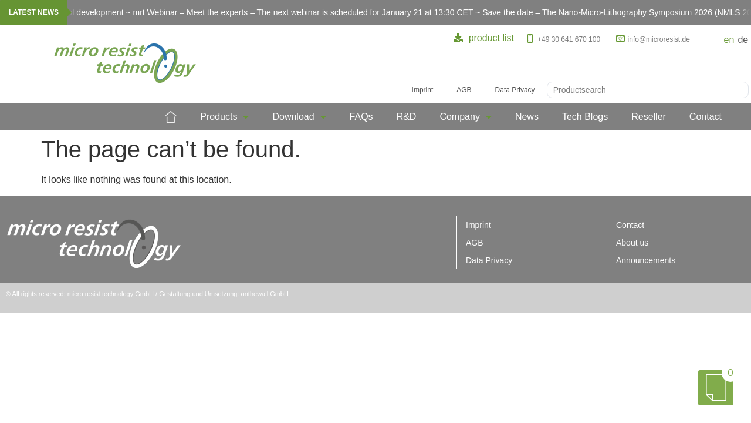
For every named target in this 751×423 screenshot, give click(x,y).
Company (465, 116)
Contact (705, 117)
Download (299, 116)
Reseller (648, 117)
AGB (463, 90)
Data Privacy (515, 90)
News (527, 117)
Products (224, 116)
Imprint (423, 90)
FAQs (361, 117)
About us (632, 242)
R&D (407, 117)
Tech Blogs (585, 117)
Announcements (645, 260)
